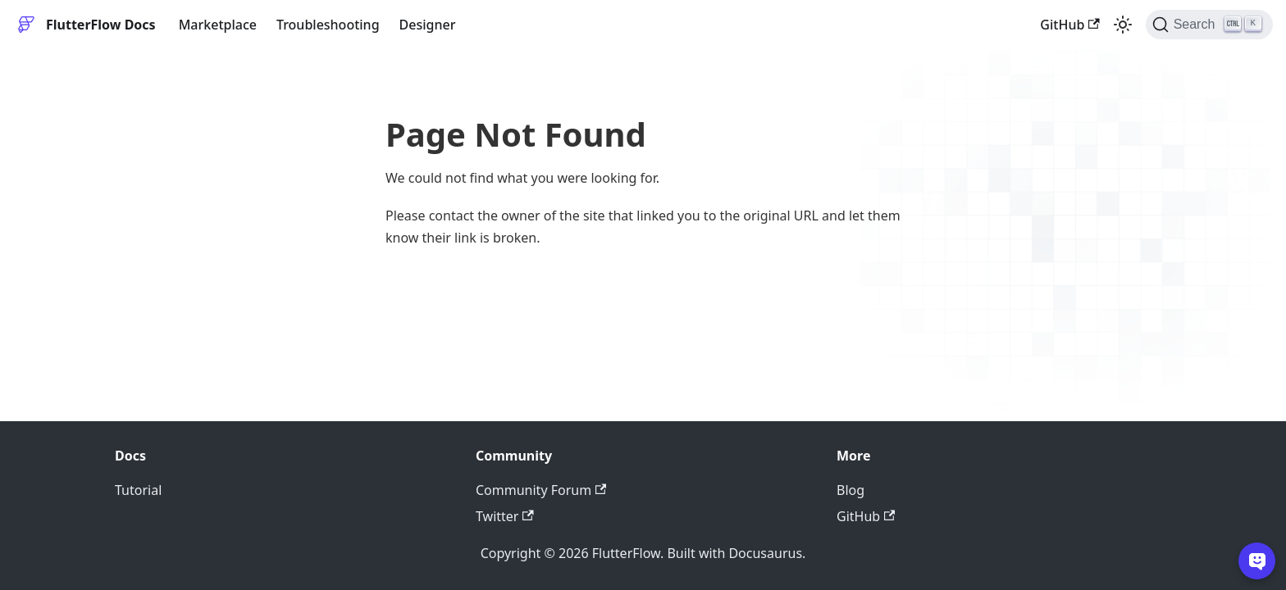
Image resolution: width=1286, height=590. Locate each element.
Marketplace (218, 25)
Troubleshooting (328, 25)
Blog (850, 490)
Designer (427, 25)
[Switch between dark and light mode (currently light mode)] (1123, 24)
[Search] (1209, 24)
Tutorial (138, 490)
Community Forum (541, 490)
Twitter (505, 516)
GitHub (1069, 25)
